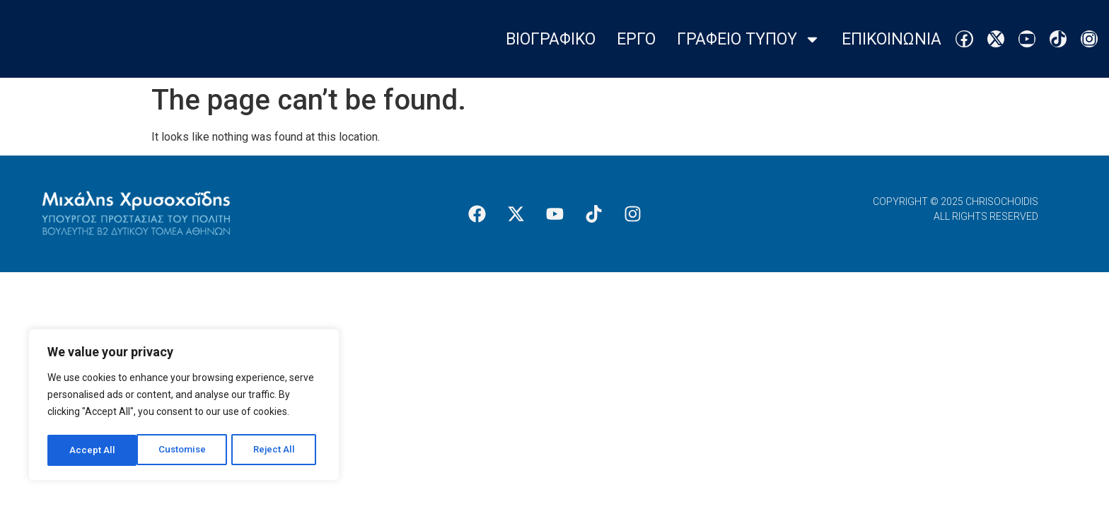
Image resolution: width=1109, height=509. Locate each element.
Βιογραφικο (551, 39)
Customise (93, 450)
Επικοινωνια (891, 39)
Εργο (636, 39)
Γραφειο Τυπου (748, 39)
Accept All (277, 450)
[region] (183, 406)
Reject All (186, 450)
